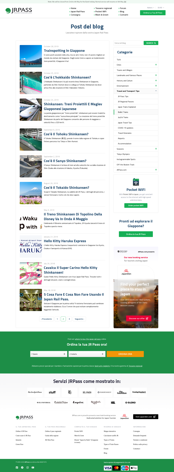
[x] (125, 1)
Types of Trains (109, 440)
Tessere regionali (103, 8)
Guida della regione (51, 436)
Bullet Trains (123, 112)
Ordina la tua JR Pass (152, 12)
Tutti (119, 59)
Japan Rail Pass (78, 11)
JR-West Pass (49, 440)
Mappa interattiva (110, 431)
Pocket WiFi (100, 11)
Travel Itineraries (124, 133)
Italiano (149, 8)
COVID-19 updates (125, 127)
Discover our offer (139, 318)
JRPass (27, 462)
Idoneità (18, 440)
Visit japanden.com (146, 416)
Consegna (75, 14)
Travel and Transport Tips (128, 91)
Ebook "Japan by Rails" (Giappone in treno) (86, 441)
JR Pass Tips (123, 96)
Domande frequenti (139, 436)
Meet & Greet (101, 14)
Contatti (124, 14)
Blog (122, 11)
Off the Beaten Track (125, 164)
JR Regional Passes (126, 101)
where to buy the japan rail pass (88, 339)
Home (73, 8)
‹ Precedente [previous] (46, 318)
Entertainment (123, 85)
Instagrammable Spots (126, 159)
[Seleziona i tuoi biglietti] (87, 354)
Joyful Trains (123, 117)
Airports (121, 138)
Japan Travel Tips (125, 122)
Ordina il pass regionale (53, 431)
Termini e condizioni (140, 440)
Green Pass (19, 444)
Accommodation (124, 143)
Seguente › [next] (79, 318)
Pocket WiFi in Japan (130, 194)
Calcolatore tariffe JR (111, 436)
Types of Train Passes (111, 444)
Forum (123, 8)
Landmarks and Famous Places (129, 75)
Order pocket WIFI (135, 205)
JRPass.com (122, 169)
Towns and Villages (124, 70)
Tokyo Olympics (123, 154)
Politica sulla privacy (140, 444)
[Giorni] (48, 354)
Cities (119, 64)
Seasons (120, 148)
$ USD (160, 8)
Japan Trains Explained (127, 106)
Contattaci (136, 449)
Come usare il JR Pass (23, 436)
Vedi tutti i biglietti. (102, 365)
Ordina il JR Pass (21, 431)
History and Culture (124, 80)
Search (151, 43)
